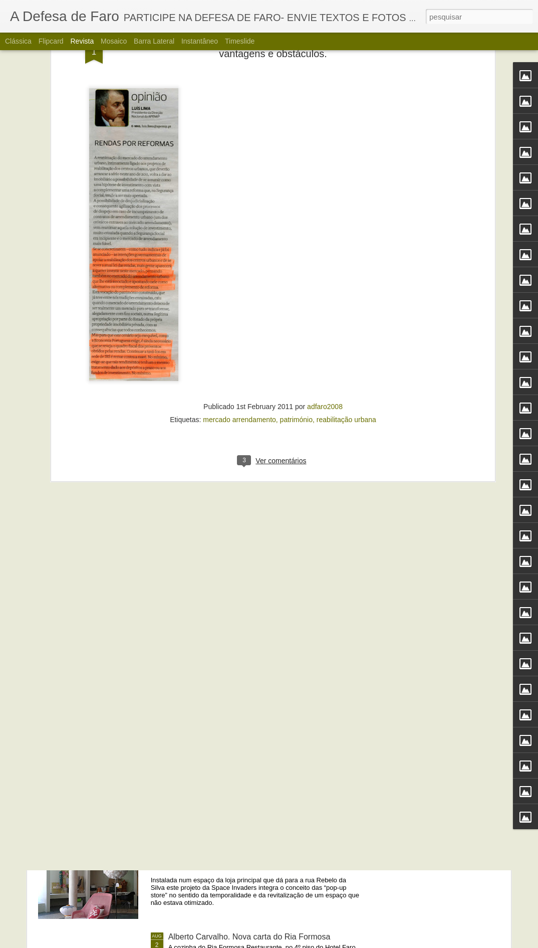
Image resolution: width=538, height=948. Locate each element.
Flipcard (51, 41)
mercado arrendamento (239, 299)
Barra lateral (154, 41)
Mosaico (114, 41)
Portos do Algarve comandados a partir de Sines (254, 709)
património (296, 299)
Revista (82, 41)
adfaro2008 (325, 286)
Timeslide (239, 41)
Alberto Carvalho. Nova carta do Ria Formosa (249, 936)
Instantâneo (199, 41)
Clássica (18, 41)
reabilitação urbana (346, 299)
